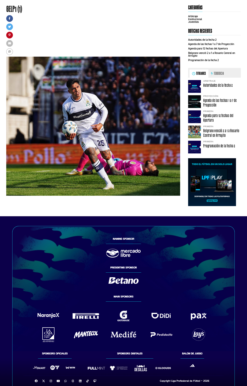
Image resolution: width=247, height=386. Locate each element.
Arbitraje (193, 16)
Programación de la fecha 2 (203, 60)
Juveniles (193, 21)
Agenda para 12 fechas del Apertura (208, 48)
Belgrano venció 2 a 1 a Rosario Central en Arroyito (211, 54)
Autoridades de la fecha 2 (202, 39)
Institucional (195, 19)
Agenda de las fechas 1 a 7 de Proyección (211, 44)
